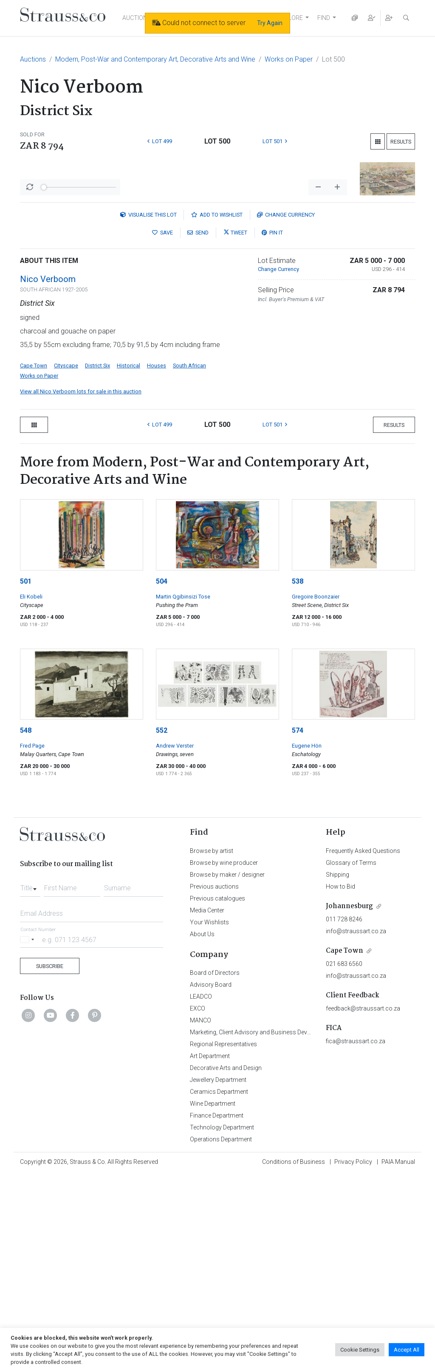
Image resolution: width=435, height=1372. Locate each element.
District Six (97, 563)
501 (25, 779)
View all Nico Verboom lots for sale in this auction (80, 589)
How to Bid (340, 1084)
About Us (202, 1131)
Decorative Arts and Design (226, 1265)
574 (297, 928)
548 (25, 928)
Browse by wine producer (224, 1060)
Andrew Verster (175, 943)
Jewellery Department (218, 1277)
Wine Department (212, 1301)
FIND (323, 17)
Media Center (207, 1107)
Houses (156, 563)
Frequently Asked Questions (363, 1048)
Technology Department (222, 1324)
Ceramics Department (219, 1289)
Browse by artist (211, 1048)
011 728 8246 (344, 1116)
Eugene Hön (307, 943)
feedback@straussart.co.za (363, 1206)
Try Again (269, 23)
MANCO (200, 1217)
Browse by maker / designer (227, 1072)
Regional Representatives (223, 1241)
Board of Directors (215, 1170)
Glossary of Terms (351, 1060)
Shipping (337, 1072)
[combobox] (30, 1083)
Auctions (33, 59)
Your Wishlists (209, 1119)
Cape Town (33, 563)
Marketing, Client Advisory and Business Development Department (277, 1229)
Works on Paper (289, 59)
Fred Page (32, 943)
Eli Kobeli (31, 794)
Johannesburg (349, 1103)
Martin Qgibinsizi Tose (183, 794)
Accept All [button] (406, 1350)
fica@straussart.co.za (355, 1238)
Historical (128, 563)
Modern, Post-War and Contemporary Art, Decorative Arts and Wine (155, 59)
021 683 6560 (344, 1161)
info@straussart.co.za (356, 1128)
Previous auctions (214, 1084)
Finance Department (216, 1313)
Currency (286, 412)
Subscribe (49, 1163)
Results (400, 141)
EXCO (197, 1206)
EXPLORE (290, 17)
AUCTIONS (136, 17)
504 (161, 779)
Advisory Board (211, 1182)
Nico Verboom (48, 476)
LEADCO (201, 1194)
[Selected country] (28, 1137)
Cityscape (66, 563)
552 (161, 928)
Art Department (210, 1253)
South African (189, 563)
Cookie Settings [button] (359, 1350)
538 (297, 779)
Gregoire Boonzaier (315, 794)
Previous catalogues (217, 1096)
